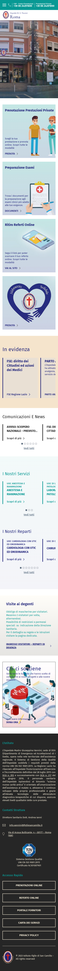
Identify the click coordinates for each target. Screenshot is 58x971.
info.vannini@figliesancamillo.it (25, 825)
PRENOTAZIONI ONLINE (29, 885)
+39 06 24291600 (23, 6)
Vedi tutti (29, 448)
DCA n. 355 (8, 775)
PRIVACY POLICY (29, 935)
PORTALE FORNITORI (29, 910)
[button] (22, 443)
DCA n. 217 (45, 775)
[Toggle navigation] (4, 5)
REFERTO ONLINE (29, 897)
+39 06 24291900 (45, 6)
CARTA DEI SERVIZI (29, 922)
